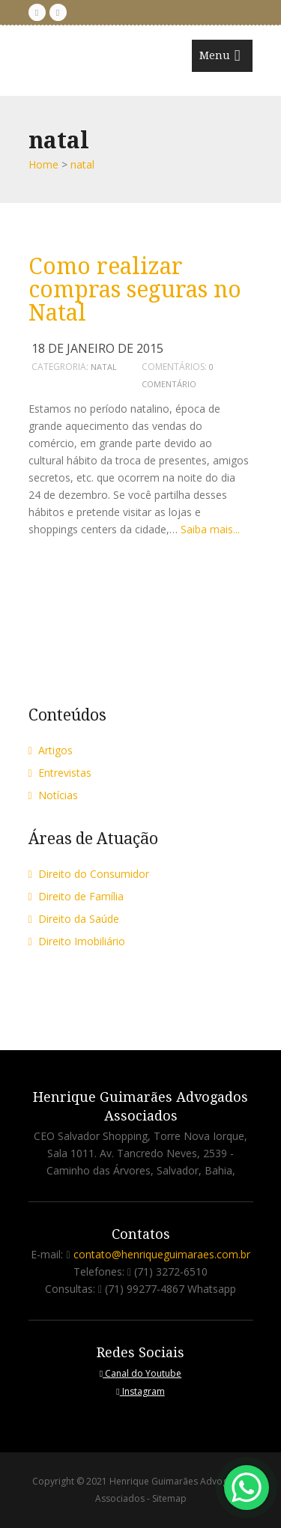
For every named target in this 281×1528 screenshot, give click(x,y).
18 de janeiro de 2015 (97, 348)
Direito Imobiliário (76, 941)
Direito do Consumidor (88, 874)
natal (104, 366)
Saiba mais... (210, 529)
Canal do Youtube (140, 1373)
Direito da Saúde (73, 919)
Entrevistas (59, 772)
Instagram (140, 1391)
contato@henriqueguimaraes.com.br (161, 1254)
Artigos (50, 750)
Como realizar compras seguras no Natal (134, 289)
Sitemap (169, 1498)
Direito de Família (76, 896)
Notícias (53, 795)
